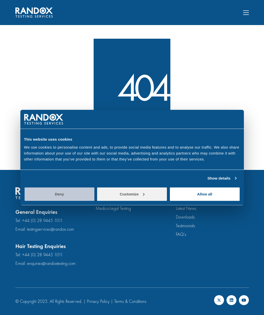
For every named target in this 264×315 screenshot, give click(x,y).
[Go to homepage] (34, 12)
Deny (59, 194)
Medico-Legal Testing (113, 208)
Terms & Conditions (130, 301)
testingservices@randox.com (50, 229)
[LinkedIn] (231, 300)
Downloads (185, 217)
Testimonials (185, 225)
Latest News (186, 208)
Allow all (204, 194)
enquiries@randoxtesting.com (51, 263)
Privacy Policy (98, 301)
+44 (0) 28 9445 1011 (42, 220)
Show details (218, 178)
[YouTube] (244, 300)
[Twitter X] (219, 300)
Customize (132, 194)
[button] (246, 12)
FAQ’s (181, 234)
